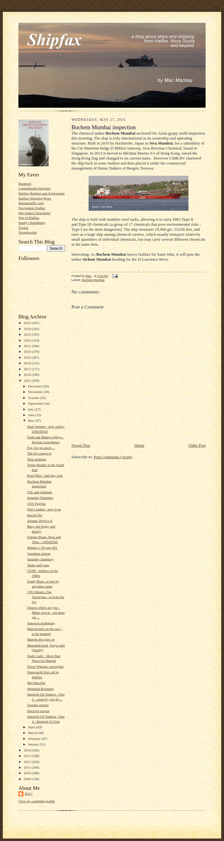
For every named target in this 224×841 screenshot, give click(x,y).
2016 (28, 374)
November (36, 392)
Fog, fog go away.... (41, 448)
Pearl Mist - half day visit (45, 475)
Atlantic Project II (39, 521)
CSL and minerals (39, 492)
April (32, 727)
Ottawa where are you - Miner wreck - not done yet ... (46, 612)
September (36, 403)
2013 (28, 756)
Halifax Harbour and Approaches (41, 193)
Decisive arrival (38, 711)
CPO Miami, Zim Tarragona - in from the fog (45, 596)
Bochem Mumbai (93, 280)
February (34, 738)
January (34, 744)
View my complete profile (36, 801)
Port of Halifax (28, 217)
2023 (28, 334)
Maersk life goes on (41, 639)
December (35, 386)
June (31, 415)
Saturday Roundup (40, 497)
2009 (28, 779)
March (33, 733)
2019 (28, 357)
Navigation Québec (32, 208)
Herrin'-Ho (34, 515)
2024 (28, 329)
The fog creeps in (39, 453)
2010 (28, 773)
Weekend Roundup (40, 689)
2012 (28, 762)
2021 (28, 346)
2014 (28, 750)
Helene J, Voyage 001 (42, 547)
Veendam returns (39, 553)
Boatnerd (24, 183)
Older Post (197, 445)
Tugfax (23, 227)
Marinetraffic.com (31, 203)
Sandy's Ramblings (31, 222)
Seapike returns (38, 705)
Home (139, 445)
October (34, 398)
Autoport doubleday (41, 623)
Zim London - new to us (44, 509)
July (31, 409)
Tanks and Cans (38, 565)
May (31, 420)
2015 (28, 380)
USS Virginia (36, 503)
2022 (28, 340)
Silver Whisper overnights (45, 666)
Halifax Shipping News (34, 198)
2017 (28, 369)
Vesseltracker (27, 232)
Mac (29, 793)
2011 (28, 767)
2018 (28, 363)
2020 (28, 351)
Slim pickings (36, 459)
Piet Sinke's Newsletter (34, 213)
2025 (28, 323)
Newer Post (80, 445)
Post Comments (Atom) (113, 457)
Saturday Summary (40, 559)
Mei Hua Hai (36, 683)
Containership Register (34, 188)
